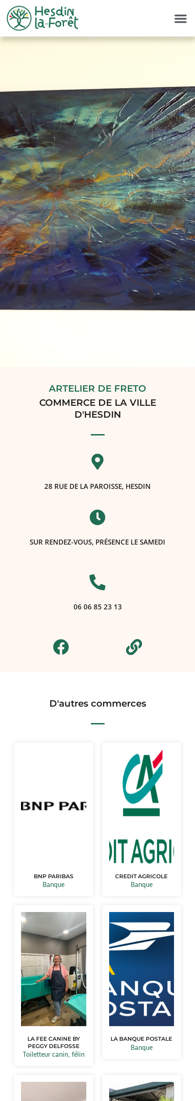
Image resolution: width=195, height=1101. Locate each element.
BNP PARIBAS (54, 876)
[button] (180, 19)
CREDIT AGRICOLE (141, 876)
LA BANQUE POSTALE (141, 1038)
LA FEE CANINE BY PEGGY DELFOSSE (53, 1042)
